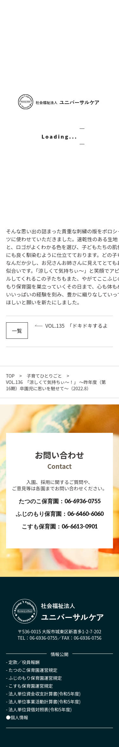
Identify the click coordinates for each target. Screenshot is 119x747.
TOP (10, 376)
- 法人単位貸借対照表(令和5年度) (39, 709)
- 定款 (11, 662)
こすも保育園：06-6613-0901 (60, 526)
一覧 (17, 330)
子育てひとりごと (44, 376)
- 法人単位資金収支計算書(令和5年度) (43, 693)
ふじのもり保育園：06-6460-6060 (59, 514)
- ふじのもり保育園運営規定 (34, 678)
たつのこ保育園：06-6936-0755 (60, 501)
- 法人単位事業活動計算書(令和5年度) (43, 701)
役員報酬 (31, 662)
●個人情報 (17, 717)
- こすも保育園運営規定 (29, 686)
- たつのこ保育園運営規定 (31, 670)
